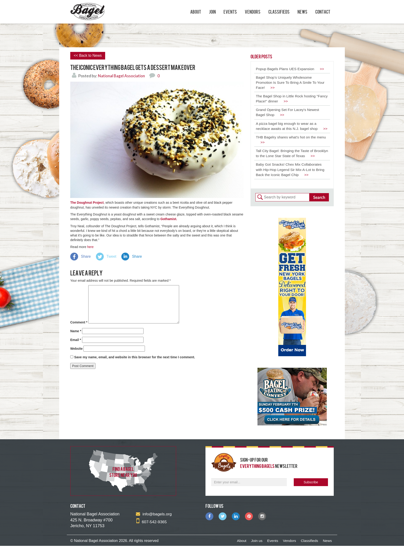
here (90, 246)
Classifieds (279, 11)
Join (212, 11)
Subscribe (311, 495)
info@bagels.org (154, 527)
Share (86, 256)
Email (75, 339)
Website (76, 348)
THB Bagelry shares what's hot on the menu (292, 146)
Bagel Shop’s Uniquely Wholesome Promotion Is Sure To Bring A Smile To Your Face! (291, 82)
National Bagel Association (122, 75)
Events (230, 11)
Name (75, 330)
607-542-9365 (152, 535)
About (195, 11)
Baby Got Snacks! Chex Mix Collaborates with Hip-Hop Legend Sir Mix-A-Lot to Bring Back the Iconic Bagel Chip (291, 182)
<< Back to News (88, 55)
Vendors (252, 11)
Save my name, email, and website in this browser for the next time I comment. (134, 356)
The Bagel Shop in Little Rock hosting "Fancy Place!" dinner (287, 99)
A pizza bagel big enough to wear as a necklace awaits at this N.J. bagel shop (288, 130)
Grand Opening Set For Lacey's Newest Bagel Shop (288, 113)
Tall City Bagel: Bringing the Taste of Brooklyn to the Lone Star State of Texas (289, 163)
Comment (78, 321)
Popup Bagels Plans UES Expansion (291, 69)
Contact (322, 11)
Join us (251, 554)
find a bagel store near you (123, 485)
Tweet (111, 256)
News (302, 11)
